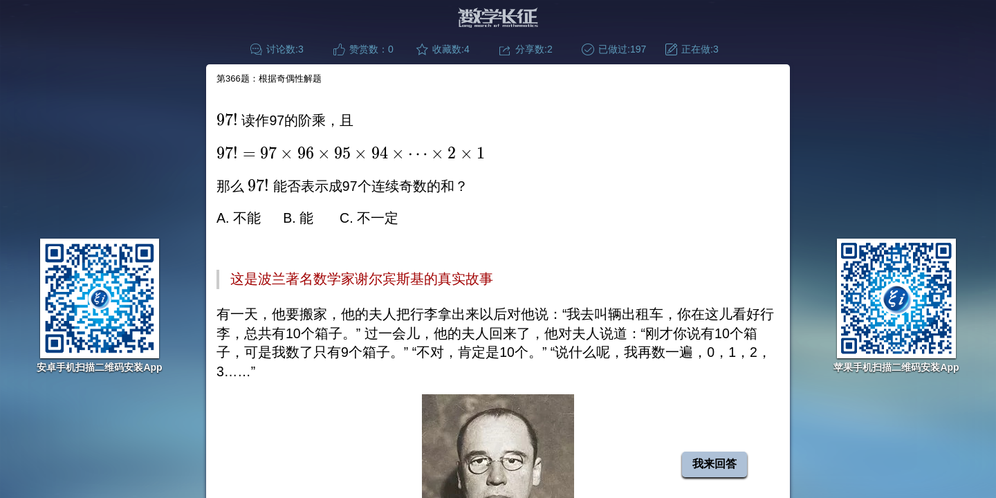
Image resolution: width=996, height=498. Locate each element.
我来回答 (714, 464)
